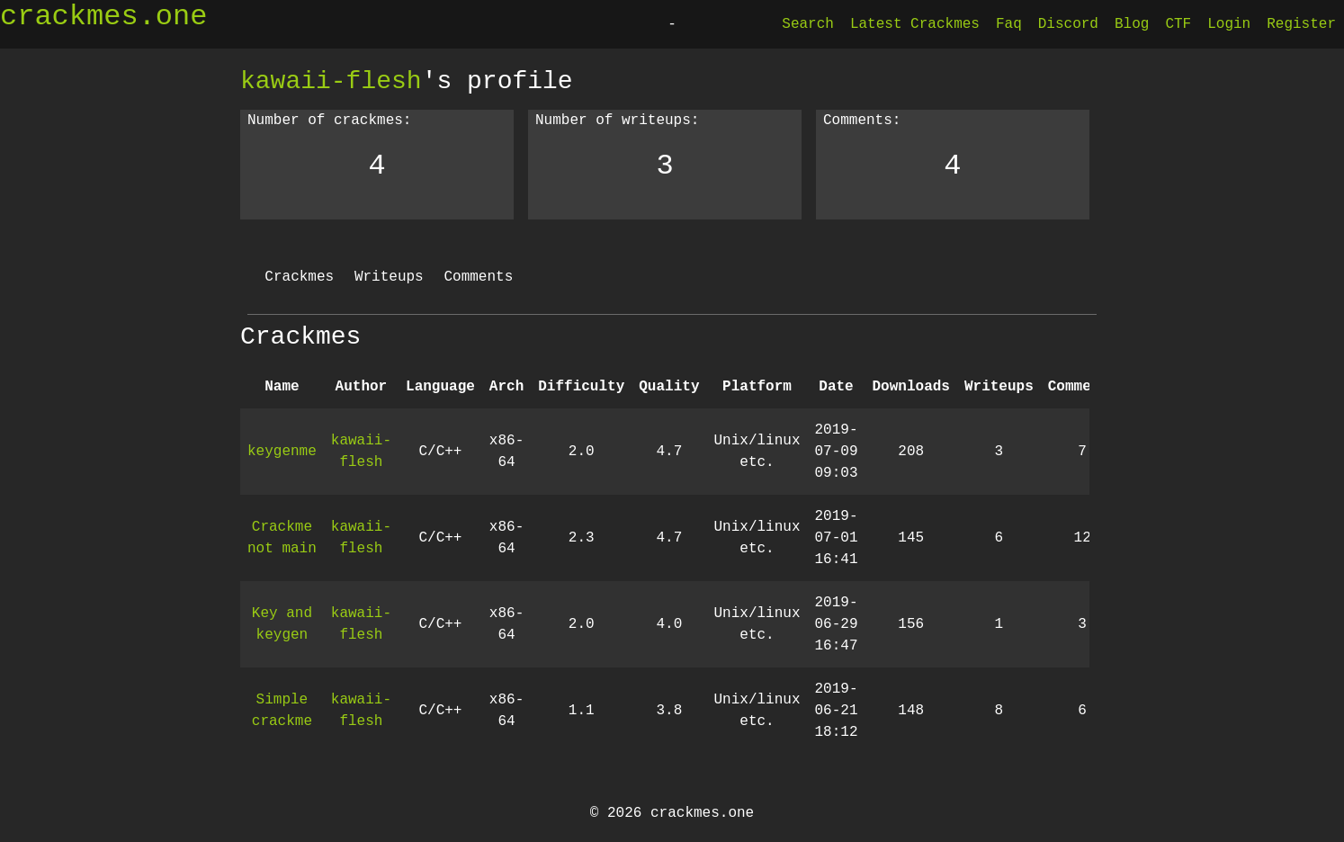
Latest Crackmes (915, 24)
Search (808, 24)
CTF (1178, 24)
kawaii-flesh (331, 81)
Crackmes (299, 277)
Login (1228, 24)
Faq (1009, 24)
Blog (1132, 24)
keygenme (282, 451)
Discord (1068, 24)
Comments (478, 277)
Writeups (389, 277)
